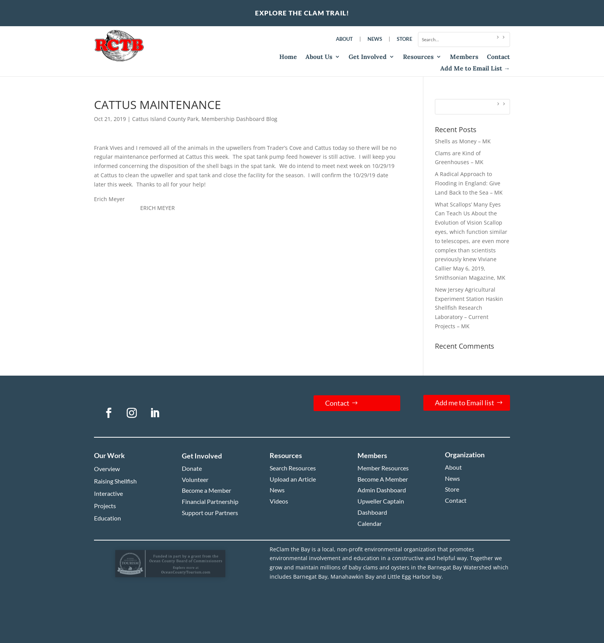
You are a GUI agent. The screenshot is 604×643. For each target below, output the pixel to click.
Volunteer (195, 479)
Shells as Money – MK (463, 141)
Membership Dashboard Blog (239, 119)
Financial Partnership (210, 501)
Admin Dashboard (381, 490)
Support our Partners (210, 512)
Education (107, 518)
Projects (105, 505)
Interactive (108, 493)
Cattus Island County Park (165, 119)
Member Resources (383, 468)
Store (404, 39)
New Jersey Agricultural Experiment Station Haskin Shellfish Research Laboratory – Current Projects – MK (469, 308)
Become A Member (382, 479)
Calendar (369, 523)
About (344, 39)
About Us (318, 57)
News (374, 39)
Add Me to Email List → (475, 68)
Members (464, 57)
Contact (498, 57)
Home (288, 57)
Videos (279, 501)
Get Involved (368, 57)
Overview (107, 468)
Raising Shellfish (115, 481)
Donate (192, 468)
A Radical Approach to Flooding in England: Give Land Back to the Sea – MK (469, 183)
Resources (418, 57)
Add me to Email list (464, 402)
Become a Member (206, 490)
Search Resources (293, 468)
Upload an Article (293, 479)
